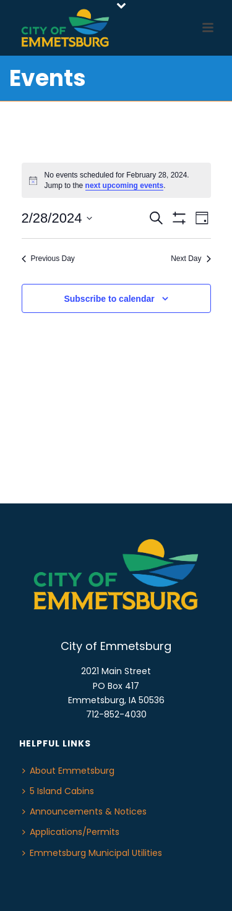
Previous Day (48, 258)
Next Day (190, 258)
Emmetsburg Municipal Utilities (92, 853)
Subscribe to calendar (109, 299)
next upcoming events (124, 185)
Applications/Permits (70, 832)
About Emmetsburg (68, 770)
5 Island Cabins (58, 791)
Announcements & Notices (84, 811)
